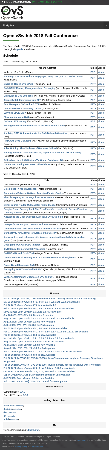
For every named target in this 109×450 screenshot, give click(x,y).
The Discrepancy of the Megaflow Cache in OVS (29, 197)
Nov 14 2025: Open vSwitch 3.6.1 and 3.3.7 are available (32, 312)
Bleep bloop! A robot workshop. (20, 189)
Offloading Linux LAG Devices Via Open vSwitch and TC (33, 160)
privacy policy (21, 447)
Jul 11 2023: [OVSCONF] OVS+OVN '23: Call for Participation (35, 381)
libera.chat (33, 430)
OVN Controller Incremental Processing (24, 249)
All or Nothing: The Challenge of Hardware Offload (30, 148)
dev (5, 412)
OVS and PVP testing (15, 121)
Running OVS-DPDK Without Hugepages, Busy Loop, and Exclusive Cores (43, 76)
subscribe (19, 406)
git (4, 416)
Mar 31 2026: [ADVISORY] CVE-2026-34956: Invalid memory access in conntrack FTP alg (49, 298)
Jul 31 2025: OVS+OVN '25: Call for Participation (28, 325)
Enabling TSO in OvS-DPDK (18, 84)
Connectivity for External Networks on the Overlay (30, 233)
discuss (7, 409)
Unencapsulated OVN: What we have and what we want (33, 228)
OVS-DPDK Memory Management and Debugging (29, 88)
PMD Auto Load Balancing (17, 140)
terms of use (37, 447)
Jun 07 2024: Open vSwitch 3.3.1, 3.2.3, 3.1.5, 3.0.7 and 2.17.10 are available (42, 351)
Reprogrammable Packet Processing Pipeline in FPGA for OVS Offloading (42, 152)
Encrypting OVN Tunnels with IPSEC (23, 269)
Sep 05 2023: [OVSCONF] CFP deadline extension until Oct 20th (36, 374)
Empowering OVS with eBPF (19, 96)
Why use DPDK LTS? (15, 113)
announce (8, 405)
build (6, 419)
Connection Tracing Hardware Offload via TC (27, 164)
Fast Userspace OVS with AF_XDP (22, 104)
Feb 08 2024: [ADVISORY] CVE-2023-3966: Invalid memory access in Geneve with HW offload (51, 365)
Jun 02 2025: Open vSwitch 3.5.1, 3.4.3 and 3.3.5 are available (35, 328)
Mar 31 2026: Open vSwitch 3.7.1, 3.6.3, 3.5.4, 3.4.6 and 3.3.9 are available (41, 302)
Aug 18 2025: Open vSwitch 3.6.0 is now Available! (29, 321)
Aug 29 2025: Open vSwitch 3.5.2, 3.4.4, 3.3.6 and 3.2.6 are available (38, 318)
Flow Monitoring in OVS (16, 117)
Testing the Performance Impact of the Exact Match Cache (34, 125)
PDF (92, 72)
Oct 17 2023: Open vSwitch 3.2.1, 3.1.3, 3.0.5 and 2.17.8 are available (39, 371)
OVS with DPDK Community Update (22, 108)
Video (101, 72)
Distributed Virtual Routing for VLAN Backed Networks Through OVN (40, 257)
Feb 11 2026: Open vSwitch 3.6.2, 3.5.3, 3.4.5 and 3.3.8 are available (38, 308)
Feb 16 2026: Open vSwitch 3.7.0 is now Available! (29, 305)
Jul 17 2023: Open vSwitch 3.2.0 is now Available (28, 378)
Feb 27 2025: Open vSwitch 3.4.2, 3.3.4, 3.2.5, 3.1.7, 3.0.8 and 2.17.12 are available (45, 331)
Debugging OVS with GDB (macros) (22, 244)
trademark (81, 440)
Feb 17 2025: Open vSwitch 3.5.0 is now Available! (29, 335)
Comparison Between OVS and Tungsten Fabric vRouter (33, 193)
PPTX (93, 84)
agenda (19, 49)
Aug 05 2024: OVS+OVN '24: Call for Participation (29, 348)
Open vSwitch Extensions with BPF (22, 100)
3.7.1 (22, 392)
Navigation (56, 25)
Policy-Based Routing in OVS (19, 265)
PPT (92, 211)
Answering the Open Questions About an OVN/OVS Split (33, 217)
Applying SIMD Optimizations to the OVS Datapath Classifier (35, 133)
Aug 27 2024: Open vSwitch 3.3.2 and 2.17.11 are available (33, 341)
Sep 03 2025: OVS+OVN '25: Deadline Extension (28, 315)
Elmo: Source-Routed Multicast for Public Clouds (29, 205)
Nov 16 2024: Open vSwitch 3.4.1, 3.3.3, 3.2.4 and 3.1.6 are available (38, 338)
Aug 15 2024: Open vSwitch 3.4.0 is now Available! (29, 345)
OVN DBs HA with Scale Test (19, 253)
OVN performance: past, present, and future (27, 224)
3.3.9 (25, 395)
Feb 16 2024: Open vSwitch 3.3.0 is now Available (29, 355)
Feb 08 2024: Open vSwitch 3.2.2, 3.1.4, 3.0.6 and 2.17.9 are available (39, 368)
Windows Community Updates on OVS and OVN (29, 277)
